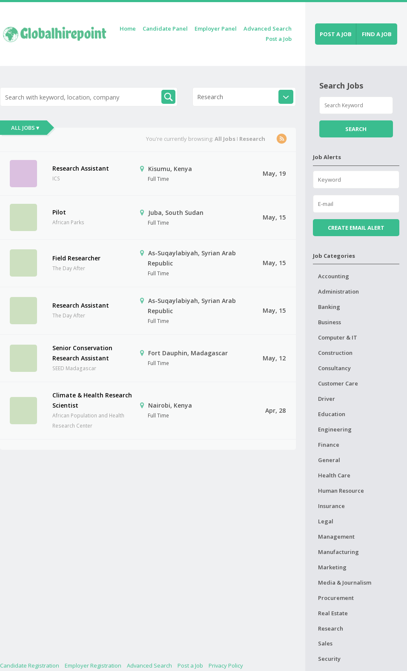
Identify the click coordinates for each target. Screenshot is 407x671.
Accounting (333, 276)
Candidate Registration (29, 665)
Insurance (331, 506)
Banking (329, 307)
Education (331, 414)
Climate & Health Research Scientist (92, 400)
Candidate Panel (165, 28)
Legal (325, 521)
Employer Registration (93, 665)
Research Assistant (80, 168)
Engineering (335, 429)
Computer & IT (337, 337)
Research (330, 628)
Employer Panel (216, 28)
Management (336, 536)
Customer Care (338, 383)
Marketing (332, 567)
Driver (326, 399)
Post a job (336, 34)
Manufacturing (338, 552)
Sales (325, 643)
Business (329, 322)
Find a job (377, 34)
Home (128, 28)
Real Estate (333, 613)
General (329, 460)
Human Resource (341, 490)
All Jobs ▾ (25, 127)
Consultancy (334, 368)
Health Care (334, 475)
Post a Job (279, 39)
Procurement (336, 598)
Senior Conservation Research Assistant (82, 353)
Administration (338, 291)
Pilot (59, 212)
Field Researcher (76, 258)
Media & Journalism (344, 582)
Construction (335, 353)
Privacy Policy (226, 665)
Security (329, 658)
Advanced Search (268, 28)
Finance (328, 444)
